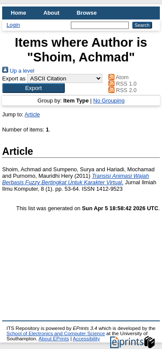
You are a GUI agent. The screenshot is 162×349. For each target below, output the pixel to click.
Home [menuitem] (18, 13)
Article (32, 114)
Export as (13, 78)
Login (13, 25)
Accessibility (86, 338)
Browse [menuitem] (87, 13)
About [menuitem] (52, 13)
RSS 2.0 (121, 90)
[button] (33, 88)
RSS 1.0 (121, 83)
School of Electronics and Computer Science (55, 333)
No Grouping (109, 100)
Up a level (18, 70)
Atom (117, 77)
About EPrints (53, 338)
